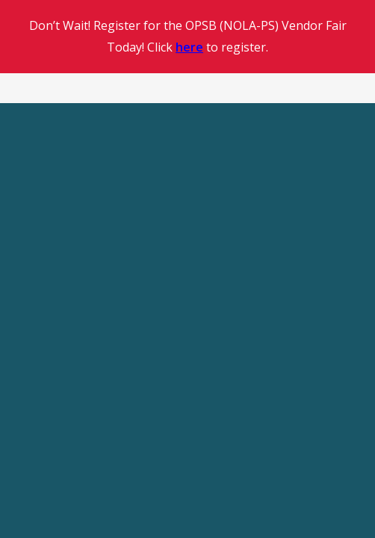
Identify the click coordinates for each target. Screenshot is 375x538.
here (189, 47)
